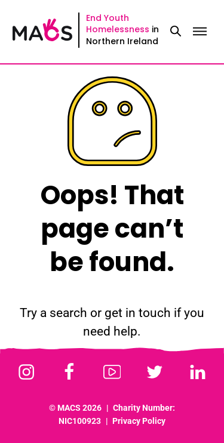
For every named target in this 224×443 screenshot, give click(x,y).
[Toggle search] (176, 32)
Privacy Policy (138, 421)
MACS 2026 (79, 408)
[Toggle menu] (199, 32)
